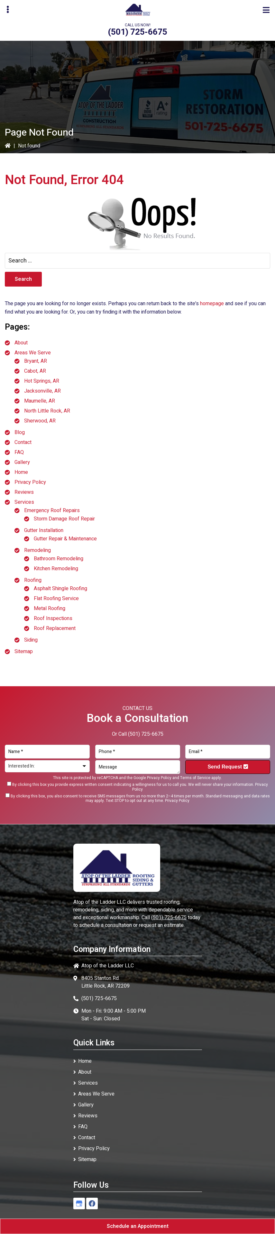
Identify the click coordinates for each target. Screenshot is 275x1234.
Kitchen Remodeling (56, 569)
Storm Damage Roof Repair (64, 519)
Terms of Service (195, 778)
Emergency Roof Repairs (52, 510)
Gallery (22, 462)
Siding (31, 640)
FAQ (19, 452)
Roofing (32, 580)
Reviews (24, 492)
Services (24, 502)
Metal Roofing (49, 608)
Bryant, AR (35, 361)
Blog (19, 432)
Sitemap (23, 651)
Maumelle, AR (39, 401)
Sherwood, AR (40, 421)
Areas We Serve (32, 353)
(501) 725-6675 (137, 32)
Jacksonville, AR (42, 391)
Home (21, 472)
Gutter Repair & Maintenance (65, 539)
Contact (23, 442)
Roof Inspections (53, 618)
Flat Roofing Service (56, 598)
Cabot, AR (35, 371)
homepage (212, 303)
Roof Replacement (55, 628)
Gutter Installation (43, 530)
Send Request (227, 766)
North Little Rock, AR (47, 411)
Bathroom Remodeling (58, 559)
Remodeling (37, 550)
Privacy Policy (30, 482)
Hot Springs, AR (41, 381)
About (21, 343)
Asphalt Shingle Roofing (60, 588)
